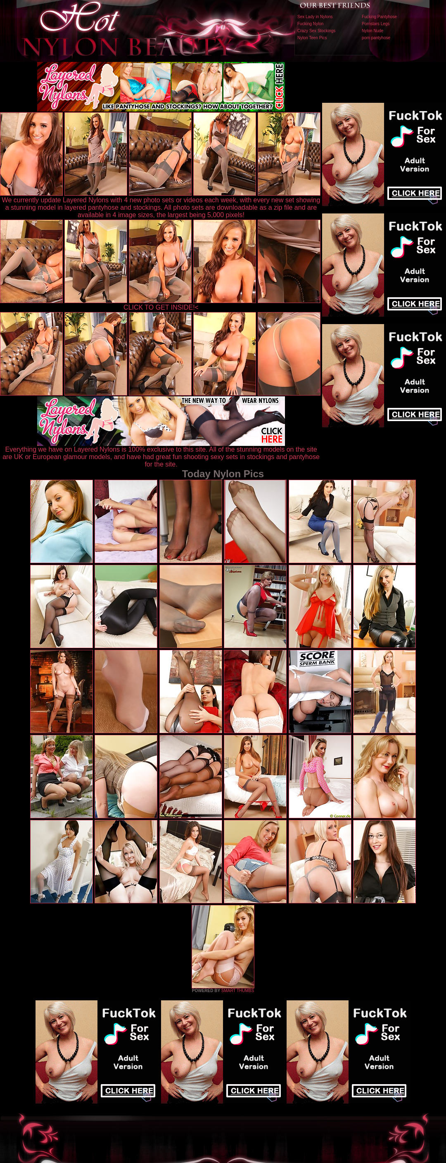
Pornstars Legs (375, 23)
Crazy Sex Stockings (316, 30)
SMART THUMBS (237, 990)
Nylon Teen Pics (312, 38)
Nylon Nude (372, 30)
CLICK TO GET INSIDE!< (161, 307)
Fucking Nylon (310, 23)
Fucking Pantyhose (379, 16)
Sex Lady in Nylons (315, 16)
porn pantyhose (376, 38)
